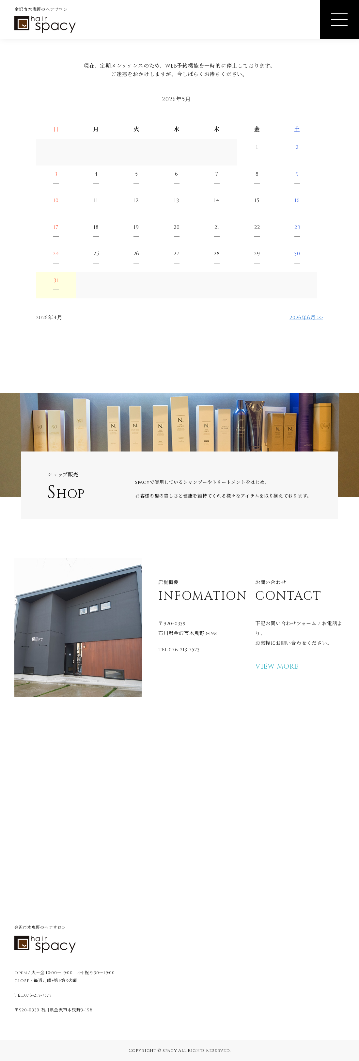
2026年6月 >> (306, 317)
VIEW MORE (276, 666)
